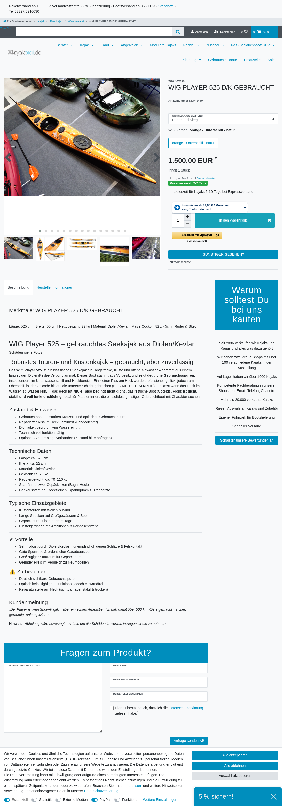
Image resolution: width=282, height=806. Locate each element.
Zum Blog (6, 28)
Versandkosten (206, 178)
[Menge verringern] (187, 224)
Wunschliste (180, 262)
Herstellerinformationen (55, 287)
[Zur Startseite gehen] (18, 21)
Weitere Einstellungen (160, 800)
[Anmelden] (199, 32)
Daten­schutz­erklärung (101, 791)
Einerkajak (56, 21)
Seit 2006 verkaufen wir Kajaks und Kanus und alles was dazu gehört (246, 345)
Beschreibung (18, 287)
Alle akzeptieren (235, 755)
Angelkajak (130, 45)
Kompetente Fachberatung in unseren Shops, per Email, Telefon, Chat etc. (246, 388)
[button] (223, 237)
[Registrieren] (225, 32)
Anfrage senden (189, 741)
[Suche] (178, 31)
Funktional (130, 800)
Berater (63, 45)
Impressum (133, 786)
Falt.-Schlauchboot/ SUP (251, 45)
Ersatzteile (252, 60)
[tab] (18, 287)
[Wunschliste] (244, 32)
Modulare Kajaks (163, 45)
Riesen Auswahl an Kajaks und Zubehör (246, 408)
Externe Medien (75, 800)
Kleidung (190, 60)
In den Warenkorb (245, 220)
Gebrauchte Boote (222, 60)
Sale (271, 60)
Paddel (189, 45)
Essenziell (20, 800)
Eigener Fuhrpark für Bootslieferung (247, 417)
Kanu (105, 45)
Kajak (41, 21)
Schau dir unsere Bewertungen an (247, 440)
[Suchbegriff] (94, 31)
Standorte (166, 6)
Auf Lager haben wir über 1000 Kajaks (247, 377)
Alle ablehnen (235, 766)
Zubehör (213, 45)
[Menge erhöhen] (187, 217)
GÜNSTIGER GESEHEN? (223, 254)
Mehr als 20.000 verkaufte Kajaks (247, 400)
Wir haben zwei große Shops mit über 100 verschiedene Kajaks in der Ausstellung (246, 362)
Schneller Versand (246, 426)
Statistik (45, 800)
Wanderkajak (75, 21)
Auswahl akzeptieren (235, 776)
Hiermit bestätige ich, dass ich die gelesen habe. (159, 710)
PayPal (104, 800)
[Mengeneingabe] (178, 220)
